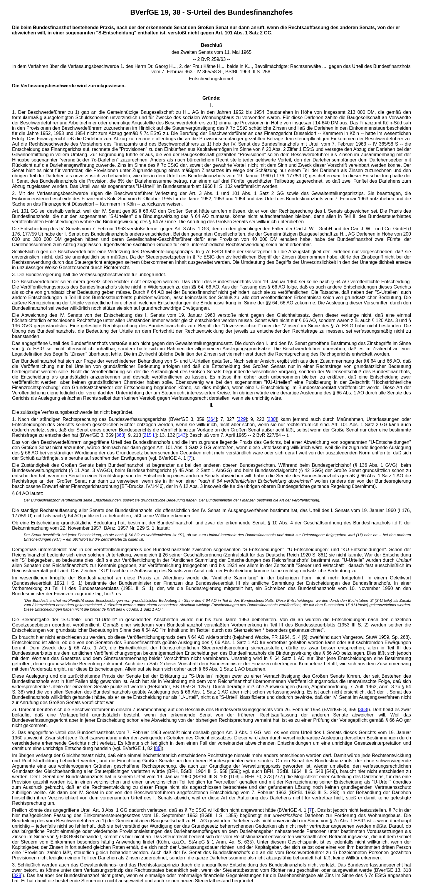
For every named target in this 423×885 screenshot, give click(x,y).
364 (212, 419)
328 (17, 875)
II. (211, 405)
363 (120, 435)
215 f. (149, 435)
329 (242, 419)
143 (182, 435)
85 (157, 748)
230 (272, 419)
